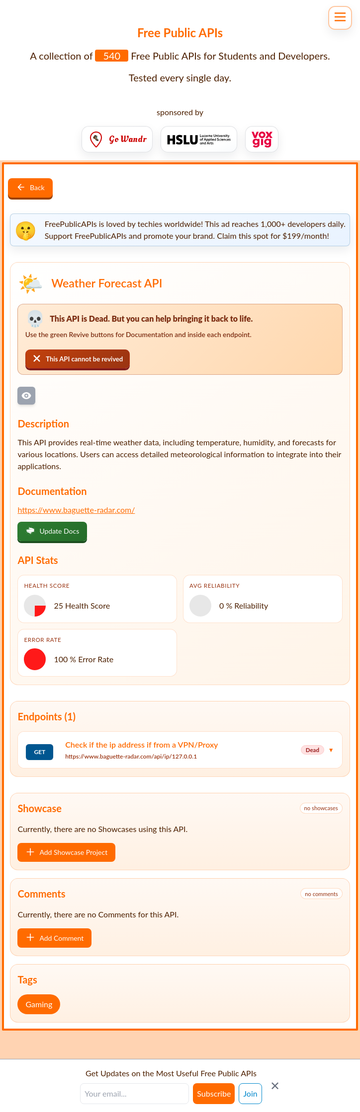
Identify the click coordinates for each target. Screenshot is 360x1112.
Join (250, 1093)
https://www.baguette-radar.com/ (76, 509)
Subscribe (214, 1093)
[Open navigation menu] (340, 18)
